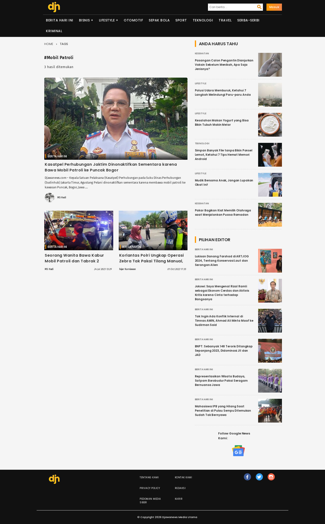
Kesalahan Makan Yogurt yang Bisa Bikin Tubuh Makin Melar (222, 122)
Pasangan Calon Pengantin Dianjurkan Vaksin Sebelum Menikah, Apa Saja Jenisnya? (224, 64)
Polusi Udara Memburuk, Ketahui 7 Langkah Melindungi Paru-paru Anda (223, 92)
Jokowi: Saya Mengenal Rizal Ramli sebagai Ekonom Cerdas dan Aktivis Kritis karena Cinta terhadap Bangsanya (222, 292)
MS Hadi (61, 197)
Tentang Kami (149, 477)
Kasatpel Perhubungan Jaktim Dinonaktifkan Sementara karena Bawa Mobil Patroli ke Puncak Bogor (111, 167)
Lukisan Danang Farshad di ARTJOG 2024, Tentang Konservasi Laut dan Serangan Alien (222, 260)
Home (48, 44)
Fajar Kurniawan (127, 269)
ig (271, 479)
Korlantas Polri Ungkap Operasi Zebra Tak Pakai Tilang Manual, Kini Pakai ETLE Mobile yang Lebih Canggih (153, 264)
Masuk (274, 7)
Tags (64, 44)
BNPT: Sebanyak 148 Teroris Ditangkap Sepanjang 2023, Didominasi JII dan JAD (224, 350)
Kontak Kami (183, 477)
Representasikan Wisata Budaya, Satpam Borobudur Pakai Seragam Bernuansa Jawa (221, 380)
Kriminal (54, 31)
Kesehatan (202, 53)
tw (259, 479)
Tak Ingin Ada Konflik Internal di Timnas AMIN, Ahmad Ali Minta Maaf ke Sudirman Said (224, 320)
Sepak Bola (159, 20)
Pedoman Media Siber (150, 500)
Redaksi (180, 488)
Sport (181, 20)
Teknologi (203, 20)
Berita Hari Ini (59, 20)
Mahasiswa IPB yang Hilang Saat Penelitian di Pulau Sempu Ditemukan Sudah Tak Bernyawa (223, 410)
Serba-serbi (248, 20)
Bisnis (84, 20)
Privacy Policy (150, 488)
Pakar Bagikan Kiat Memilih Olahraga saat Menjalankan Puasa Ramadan (223, 212)
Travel (225, 20)
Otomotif (133, 20)
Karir (179, 499)
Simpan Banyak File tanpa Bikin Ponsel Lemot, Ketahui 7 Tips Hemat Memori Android (223, 154)
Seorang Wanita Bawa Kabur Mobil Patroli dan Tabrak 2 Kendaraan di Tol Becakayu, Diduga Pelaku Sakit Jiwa (74, 264)
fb (247, 479)
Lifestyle (107, 20)
